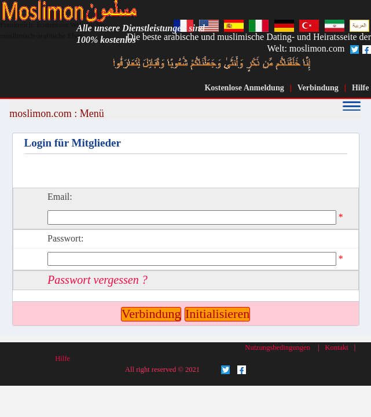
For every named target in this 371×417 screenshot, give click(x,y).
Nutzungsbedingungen (277, 347)
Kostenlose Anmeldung (244, 87)
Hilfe (360, 87)
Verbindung (318, 87)
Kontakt (336, 347)
